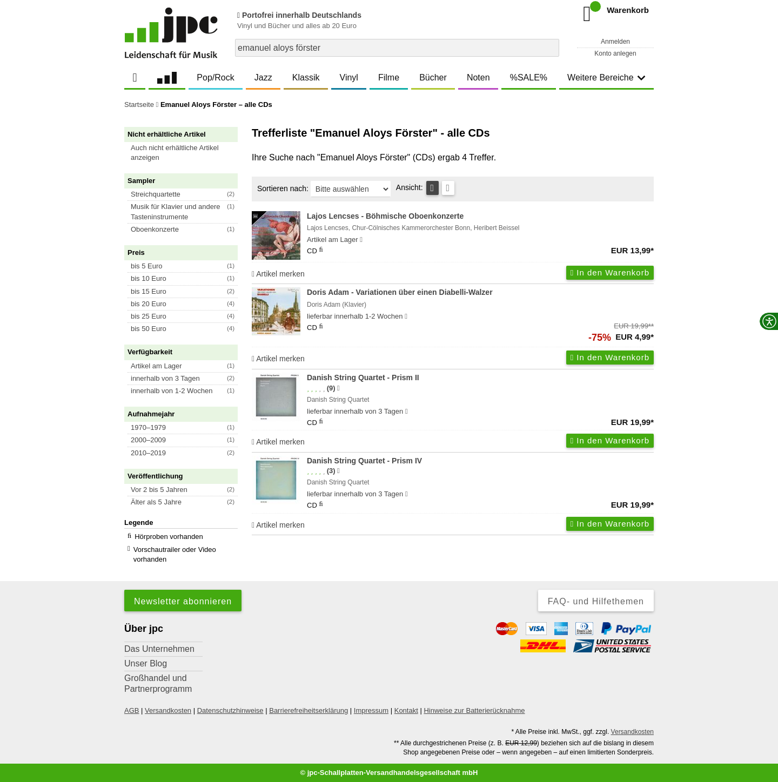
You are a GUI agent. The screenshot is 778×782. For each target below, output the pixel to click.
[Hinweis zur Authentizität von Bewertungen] (338, 388)
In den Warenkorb (610, 272)
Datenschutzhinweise (230, 710)
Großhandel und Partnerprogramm (158, 683)
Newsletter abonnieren (183, 601)
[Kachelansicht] (448, 188)
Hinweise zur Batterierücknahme (474, 710)
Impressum (371, 710)
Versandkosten (168, 710)
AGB (131, 710)
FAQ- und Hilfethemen (596, 601)
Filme (388, 77)
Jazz (263, 77)
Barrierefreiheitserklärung (308, 710)
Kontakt (406, 710)
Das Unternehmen (159, 648)
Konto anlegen (615, 53)
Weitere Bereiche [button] (606, 77)
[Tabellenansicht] (432, 188)
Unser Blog (145, 663)
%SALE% (528, 77)
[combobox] (397, 48)
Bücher (433, 77)
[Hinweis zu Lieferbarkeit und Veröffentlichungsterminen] (361, 240)
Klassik (306, 77)
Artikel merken (278, 273)
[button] (186, 153)
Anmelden (615, 41)
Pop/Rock (215, 77)
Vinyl (349, 77)
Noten (478, 77)
